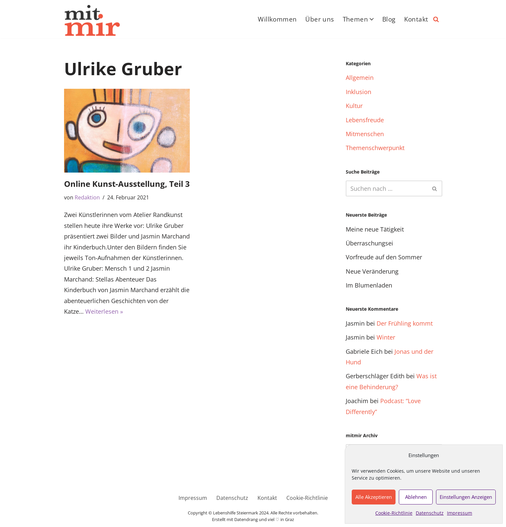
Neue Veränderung (372, 271)
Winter (386, 337)
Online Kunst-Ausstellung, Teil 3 (127, 183)
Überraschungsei (369, 243)
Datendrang (246, 519)
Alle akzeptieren (373, 497)
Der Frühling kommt (405, 323)
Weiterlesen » (104, 311)
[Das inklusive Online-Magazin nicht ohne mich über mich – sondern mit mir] (92, 20)
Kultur (354, 106)
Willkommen (277, 19)
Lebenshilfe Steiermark (235, 513)
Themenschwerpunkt (375, 148)
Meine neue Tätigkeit (375, 229)
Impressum (459, 513)
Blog (389, 19)
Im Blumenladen (369, 285)
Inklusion (358, 92)
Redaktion (87, 197)
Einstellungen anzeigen (466, 497)
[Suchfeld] (436, 19)
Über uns (319, 19)
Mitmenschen (365, 134)
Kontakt (416, 19)
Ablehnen (416, 497)
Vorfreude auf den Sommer (384, 257)
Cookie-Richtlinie (393, 513)
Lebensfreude (365, 120)
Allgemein (360, 77)
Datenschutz (430, 513)
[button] (372, 19)
